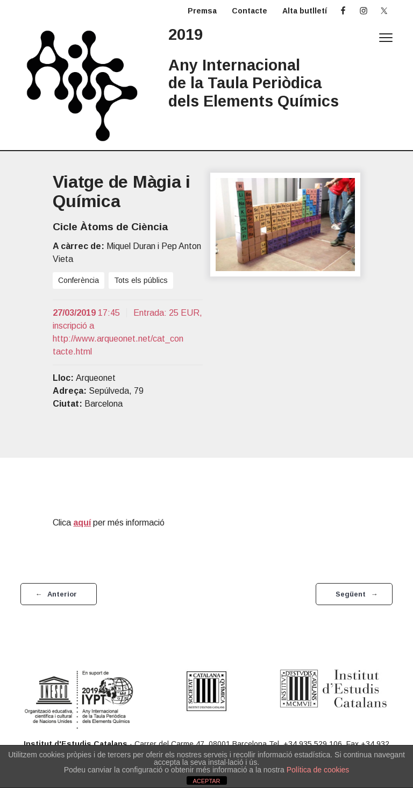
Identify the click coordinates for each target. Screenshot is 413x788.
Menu (386, 37)
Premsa (202, 10)
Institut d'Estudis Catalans (75, 744)
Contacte (249, 10)
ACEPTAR (206, 781)
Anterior (62, 594)
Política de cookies (318, 769)
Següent (351, 594)
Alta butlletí (304, 10)
